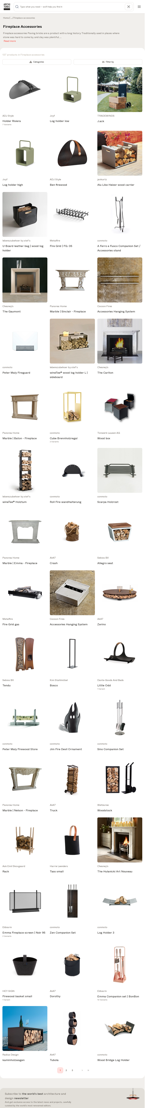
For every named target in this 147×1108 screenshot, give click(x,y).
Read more (10, 40)
